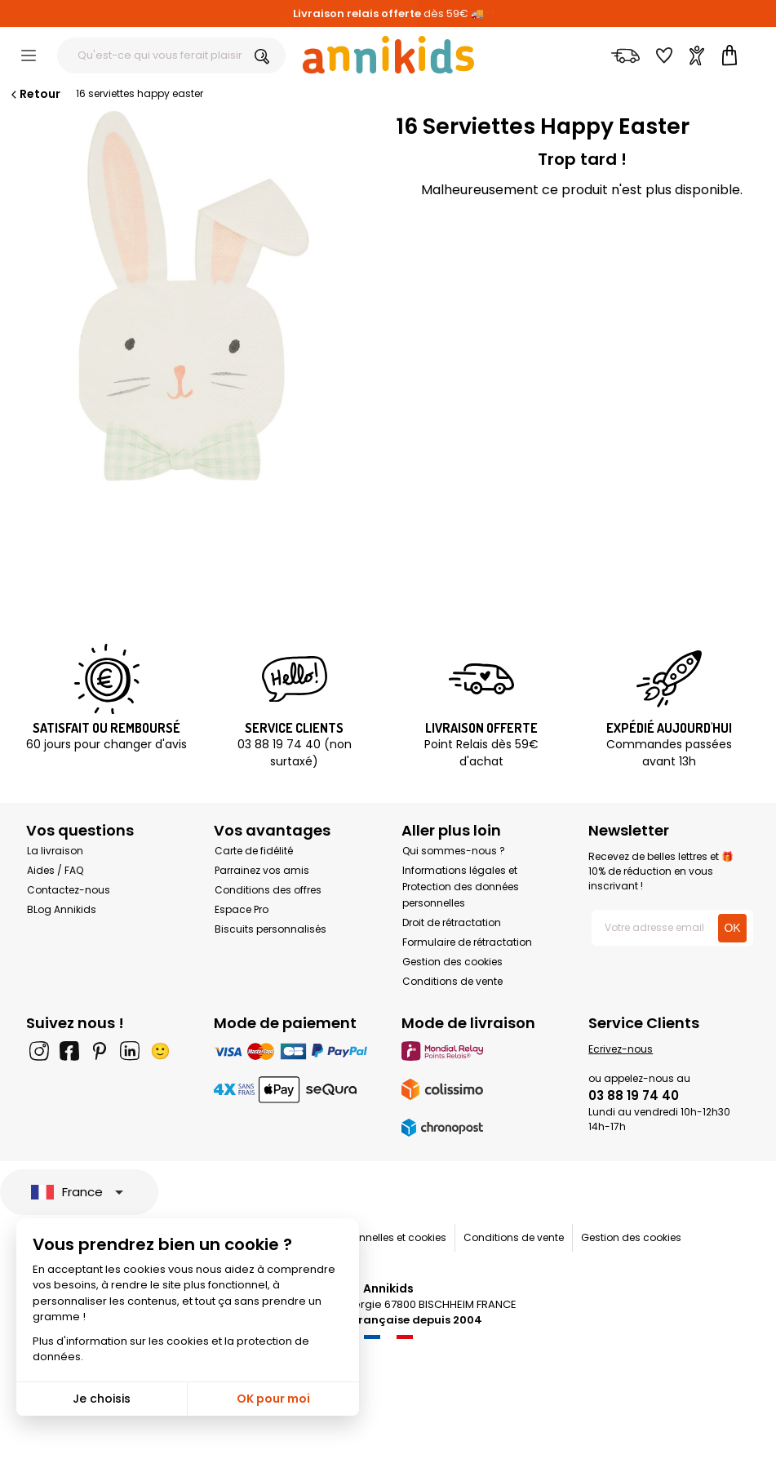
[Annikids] (388, 54)
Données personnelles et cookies (366, 1237)
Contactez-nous (68, 890)
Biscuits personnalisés (270, 929)
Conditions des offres (268, 890)
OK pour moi (273, 1398)
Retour (34, 94)
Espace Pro (241, 909)
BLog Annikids (61, 909)
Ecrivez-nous (620, 1049)
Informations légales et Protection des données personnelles (460, 886)
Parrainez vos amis (262, 870)
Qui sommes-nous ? (453, 851)
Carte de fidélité (254, 851)
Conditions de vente (452, 981)
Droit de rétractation (451, 922)
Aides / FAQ (55, 870)
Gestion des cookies (452, 962)
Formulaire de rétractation (467, 942)
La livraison (55, 851)
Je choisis (102, 1398)
